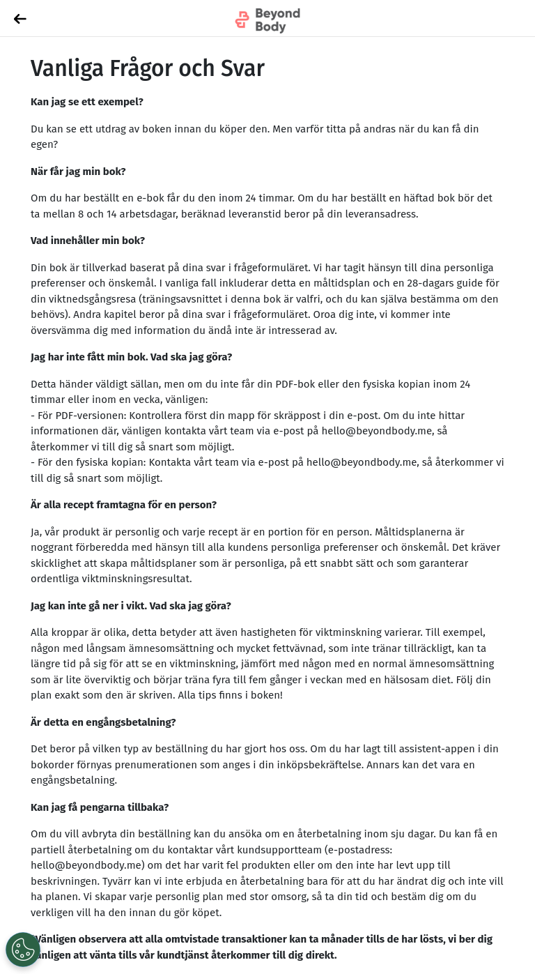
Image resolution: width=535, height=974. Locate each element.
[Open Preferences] (23, 949)
